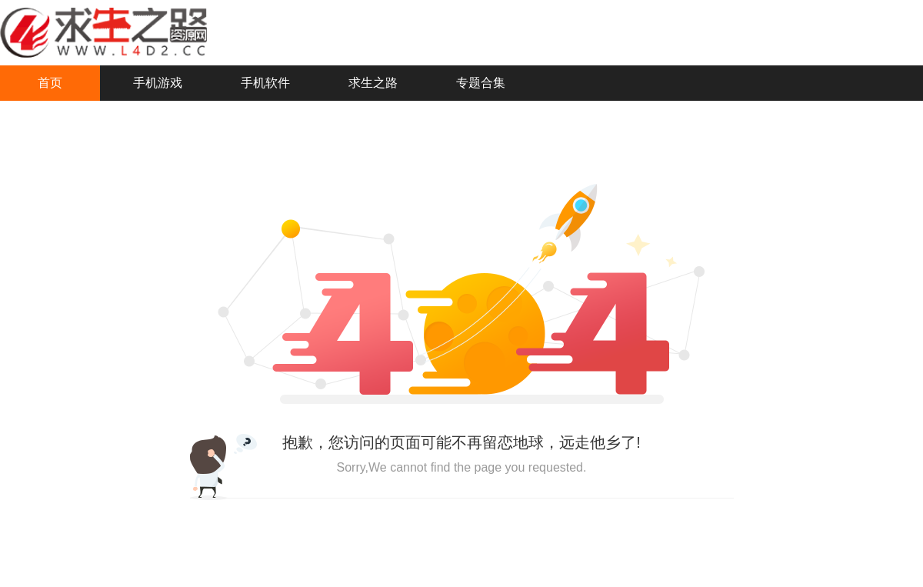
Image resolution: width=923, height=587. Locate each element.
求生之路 (373, 82)
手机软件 (265, 82)
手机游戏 (157, 82)
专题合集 (480, 82)
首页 (50, 82)
